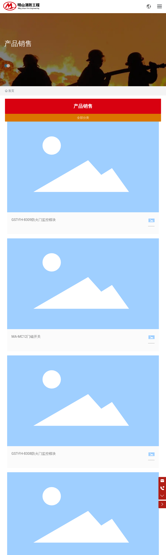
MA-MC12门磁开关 (26, 337)
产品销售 (18, 43)
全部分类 (83, 117)
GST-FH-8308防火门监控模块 (33, 454)
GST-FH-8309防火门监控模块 (33, 220)
